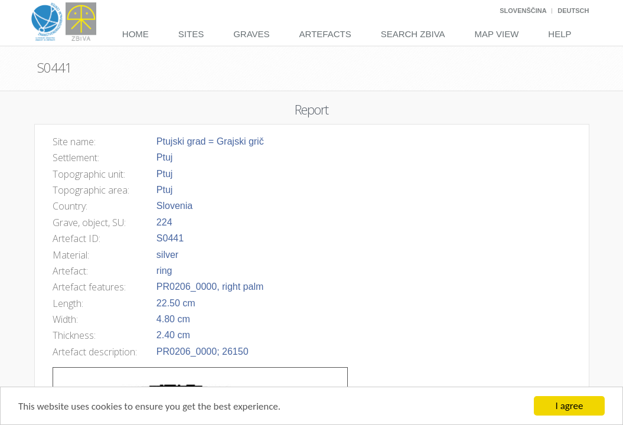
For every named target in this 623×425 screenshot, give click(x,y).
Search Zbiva (413, 34)
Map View (497, 34)
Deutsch (573, 10)
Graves (251, 34)
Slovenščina (523, 10)
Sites (191, 34)
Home (135, 34)
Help (559, 34)
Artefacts (325, 34)
